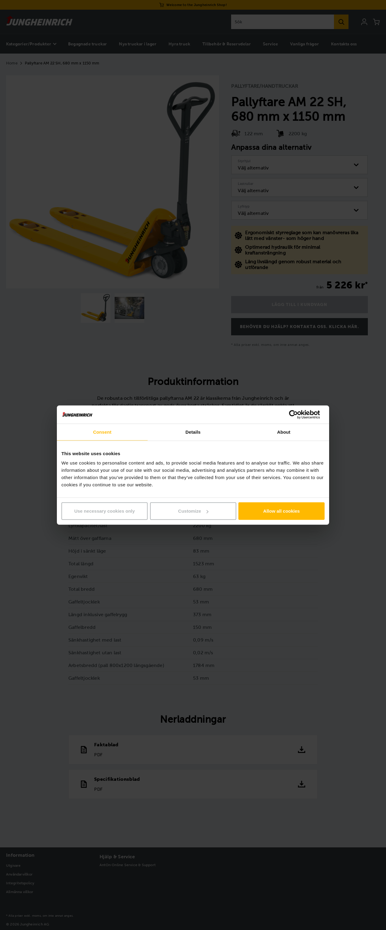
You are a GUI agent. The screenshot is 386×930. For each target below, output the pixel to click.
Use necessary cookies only (104, 511)
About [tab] (283, 431)
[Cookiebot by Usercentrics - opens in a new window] (298, 414)
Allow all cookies (281, 511)
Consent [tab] (102, 431)
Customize (193, 511)
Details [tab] (193, 431)
